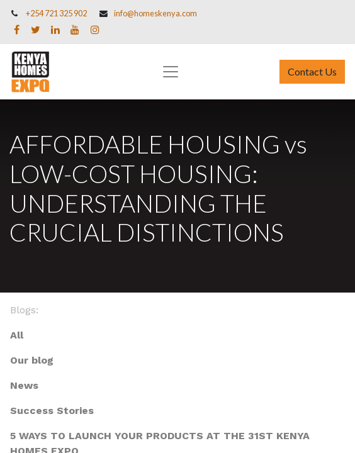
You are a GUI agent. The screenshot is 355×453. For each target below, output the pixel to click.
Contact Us (312, 71)
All (16, 335)
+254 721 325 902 (56, 13)
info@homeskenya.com (155, 13)
